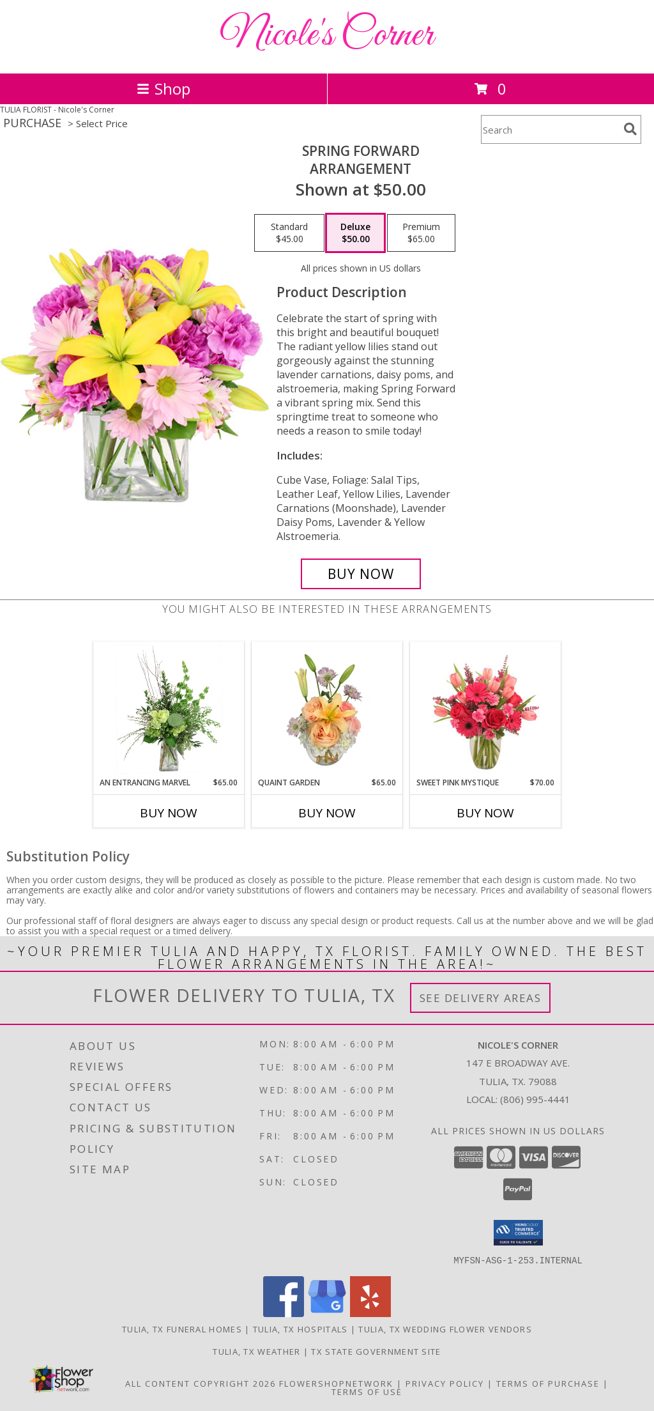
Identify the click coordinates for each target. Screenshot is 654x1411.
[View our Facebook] (283, 1313)
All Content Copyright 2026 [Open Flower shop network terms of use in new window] (200, 1383)
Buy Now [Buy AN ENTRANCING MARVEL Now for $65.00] (168, 813)
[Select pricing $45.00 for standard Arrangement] (289, 233)
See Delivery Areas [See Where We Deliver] (481, 998)
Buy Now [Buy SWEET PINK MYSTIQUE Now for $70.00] (485, 813)
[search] (630, 129)
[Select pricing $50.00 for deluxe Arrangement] (355, 233)
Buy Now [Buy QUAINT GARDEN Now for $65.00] (327, 813)
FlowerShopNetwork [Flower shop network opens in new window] (336, 1383)
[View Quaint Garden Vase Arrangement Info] (327, 709)
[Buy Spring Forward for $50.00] (361, 574)
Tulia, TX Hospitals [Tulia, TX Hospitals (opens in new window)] (300, 1328)
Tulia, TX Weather (256, 1351)
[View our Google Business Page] (327, 1313)
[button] (518, 1232)
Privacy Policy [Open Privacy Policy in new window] (445, 1383)
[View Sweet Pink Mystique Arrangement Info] (485, 709)
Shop (163, 88)
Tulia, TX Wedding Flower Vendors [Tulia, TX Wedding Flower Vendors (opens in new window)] (445, 1328)
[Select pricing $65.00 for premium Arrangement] (421, 233)
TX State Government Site (376, 1351)
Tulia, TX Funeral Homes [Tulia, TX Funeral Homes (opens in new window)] (182, 1328)
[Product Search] (550, 129)
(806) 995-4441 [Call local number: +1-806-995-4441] (535, 1099)
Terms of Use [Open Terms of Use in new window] (366, 1391)
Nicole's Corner (327, 35)
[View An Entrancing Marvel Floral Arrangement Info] (169, 709)
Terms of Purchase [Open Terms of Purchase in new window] (548, 1383)
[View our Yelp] (370, 1313)
